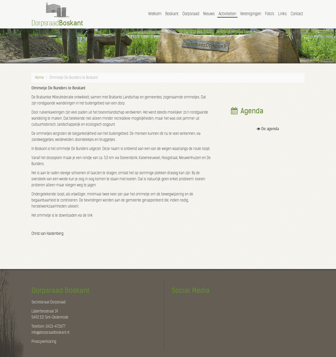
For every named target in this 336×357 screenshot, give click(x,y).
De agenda (268, 128)
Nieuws (209, 13)
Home (39, 77)
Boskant (171, 13)
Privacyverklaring (44, 341)
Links (282, 13)
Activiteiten (227, 13)
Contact (297, 13)
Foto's (269, 13)
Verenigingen (250, 13)
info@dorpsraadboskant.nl (51, 332)
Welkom (154, 13)
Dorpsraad (190, 13)
